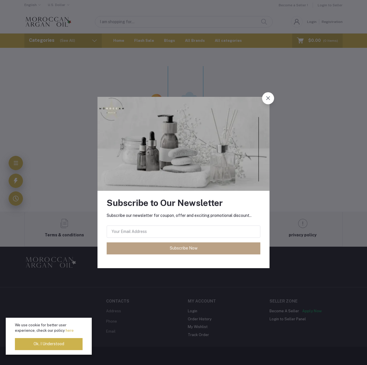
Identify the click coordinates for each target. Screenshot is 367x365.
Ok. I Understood (49, 344)
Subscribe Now (184, 248)
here (70, 330)
